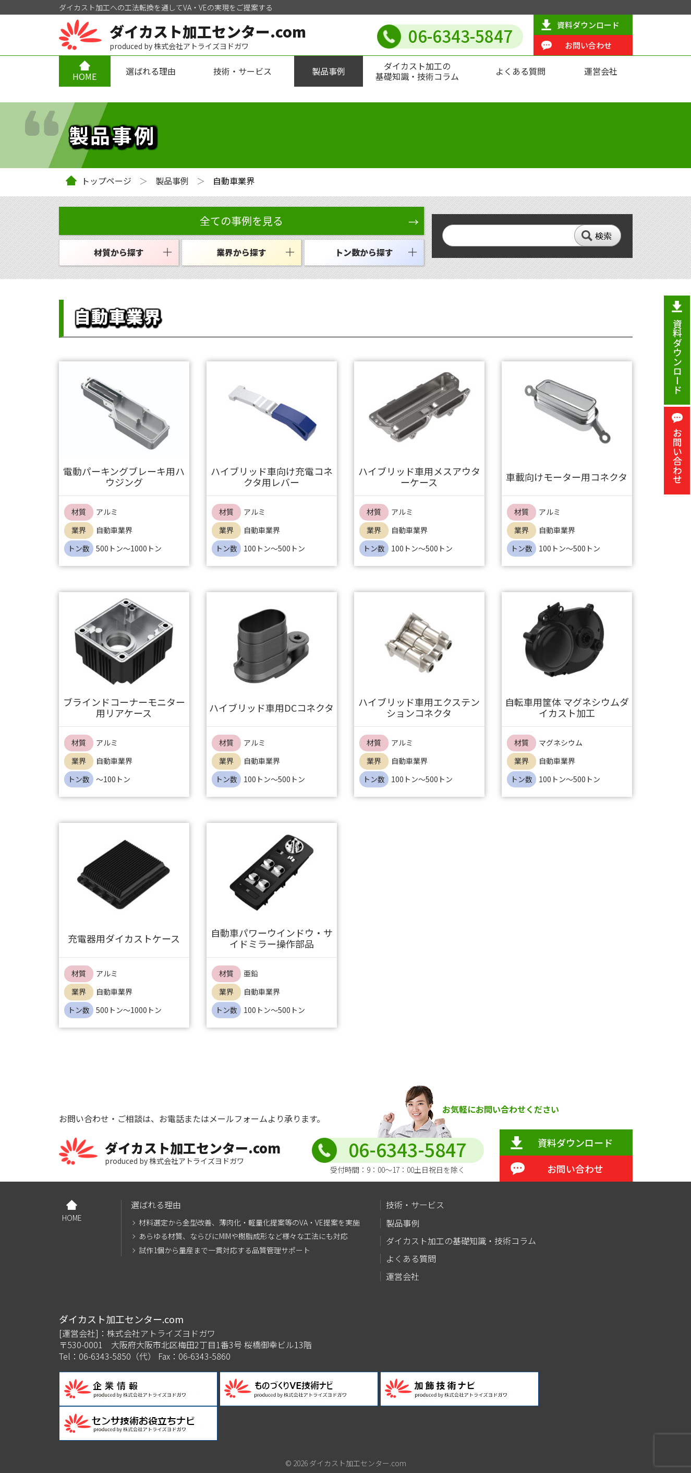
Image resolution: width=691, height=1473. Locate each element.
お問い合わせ (588, 45)
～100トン (113, 779)
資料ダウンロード (588, 24)
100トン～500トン (274, 548)
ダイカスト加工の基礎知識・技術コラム (417, 71)
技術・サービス (242, 71)
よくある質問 (520, 71)
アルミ (107, 512)
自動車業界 (114, 530)
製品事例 (328, 71)
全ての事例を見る (241, 220)
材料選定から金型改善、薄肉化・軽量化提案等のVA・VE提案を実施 (249, 1222)
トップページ (106, 180)
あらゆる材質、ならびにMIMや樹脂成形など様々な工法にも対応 (243, 1236)
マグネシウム (561, 743)
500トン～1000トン (129, 548)
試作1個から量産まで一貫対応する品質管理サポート (224, 1250)
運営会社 (600, 71)
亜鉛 (251, 974)
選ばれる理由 (151, 71)
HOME (84, 76)
